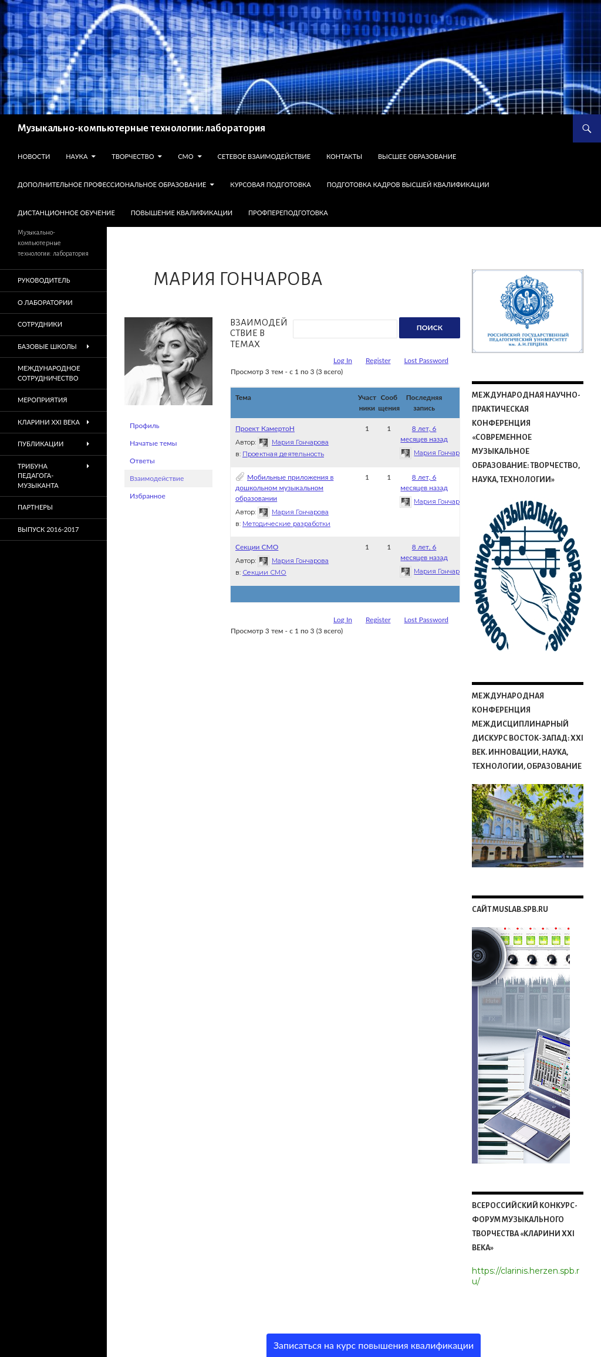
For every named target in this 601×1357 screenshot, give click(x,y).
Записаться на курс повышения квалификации (374, 1345)
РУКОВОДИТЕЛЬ (44, 280)
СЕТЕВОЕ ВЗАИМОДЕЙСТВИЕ (263, 156)
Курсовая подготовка (270, 184)
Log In (342, 360)
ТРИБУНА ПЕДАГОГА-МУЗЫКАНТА (38, 475)
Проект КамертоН (265, 428)
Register (378, 360)
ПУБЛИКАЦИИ (40, 443)
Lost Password (426, 360)
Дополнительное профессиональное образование (112, 184)
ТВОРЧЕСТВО (133, 156)
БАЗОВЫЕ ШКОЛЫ (47, 346)
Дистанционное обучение (66, 212)
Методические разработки (286, 524)
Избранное (148, 495)
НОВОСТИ (34, 156)
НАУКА (76, 156)
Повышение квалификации (182, 212)
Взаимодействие (157, 478)
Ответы (142, 460)
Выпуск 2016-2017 (48, 529)
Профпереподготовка (288, 212)
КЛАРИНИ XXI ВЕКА (49, 422)
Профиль (144, 425)
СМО (185, 156)
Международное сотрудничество (49, 373)
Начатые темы (153, 443)
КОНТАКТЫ (344, 156)
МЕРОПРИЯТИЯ (42, 399)
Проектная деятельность (283, 454)
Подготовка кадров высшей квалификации (408, 184)
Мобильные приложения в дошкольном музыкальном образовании (284, 488)
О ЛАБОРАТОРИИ (45, 302)
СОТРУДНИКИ (40, 324)
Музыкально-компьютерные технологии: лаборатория (141, 128)
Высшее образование (417, 156)
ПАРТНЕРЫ (35, 507)
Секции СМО (256, 546)
